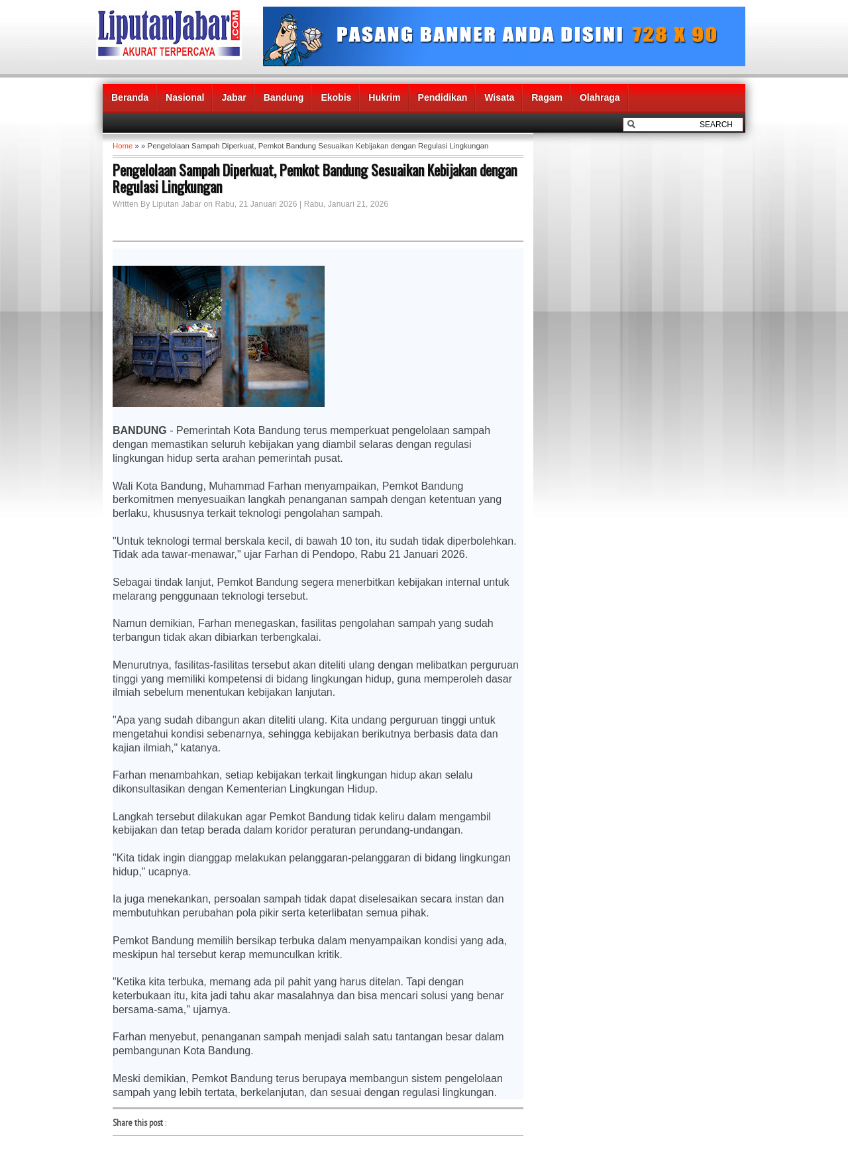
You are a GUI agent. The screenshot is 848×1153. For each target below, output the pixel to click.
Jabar (233, 97)
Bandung (284, 97)
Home (122, 146)
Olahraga (600, 97)
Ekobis (336, 97)
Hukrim (384, 97)
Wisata (499, 97)
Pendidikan (443, 97)
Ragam (546, 97)
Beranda (129, 97)
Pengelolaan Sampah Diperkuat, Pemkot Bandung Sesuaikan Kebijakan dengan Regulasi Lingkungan (315, 178)
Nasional (185, 97)
